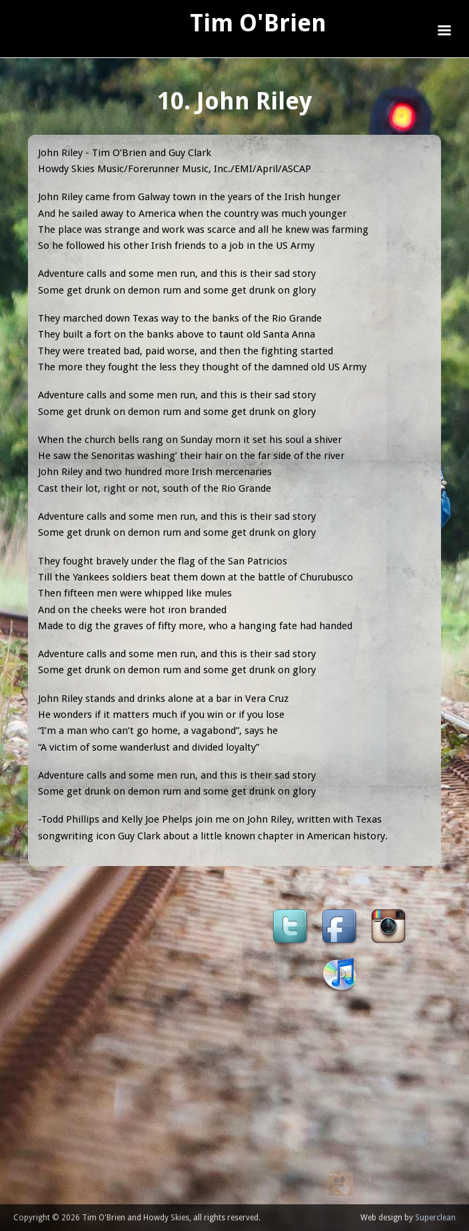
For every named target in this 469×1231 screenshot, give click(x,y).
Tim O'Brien (258, 23)
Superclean (435, 1217)
